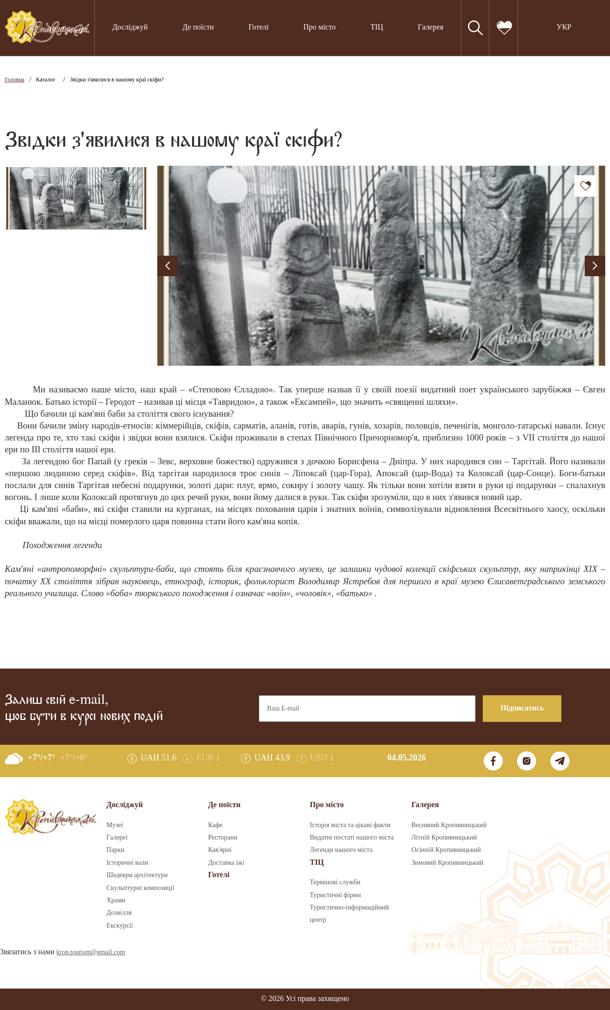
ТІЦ (376, 27)
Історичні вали (127, 863)
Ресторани (223, 837)
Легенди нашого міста (341, 850)
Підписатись (522, 708)
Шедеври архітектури (137, 875)
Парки (115, 850)
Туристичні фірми (335, 895)
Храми (115, 900)
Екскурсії (119, 926)
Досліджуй (130, 27)
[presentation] (167, 266)
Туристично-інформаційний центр (349, 914)
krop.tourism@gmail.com (90, 952)
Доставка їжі (226, 863)
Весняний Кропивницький (449, 825)
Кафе (215, 825)
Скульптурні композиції (140, 888)
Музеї (114, 825)
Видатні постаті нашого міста (352, 837)
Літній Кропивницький (444, 837)
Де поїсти (198, 27)
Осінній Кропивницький (446, 850)
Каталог (46, 80)
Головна (14, 80)
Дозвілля (119, 913)
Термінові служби (335, 882)
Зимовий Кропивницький (447, 863)
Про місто (319, 27)
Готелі (259, 27)
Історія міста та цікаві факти (350, 825)
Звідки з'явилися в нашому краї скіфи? (117, 80)
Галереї (116, 837)
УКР (564, 27)
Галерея (431, 27)
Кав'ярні (220, 850)
